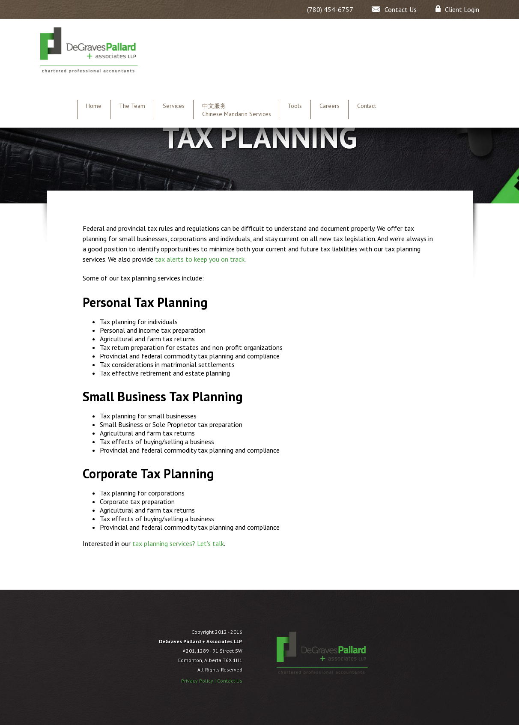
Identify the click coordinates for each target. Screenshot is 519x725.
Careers (329, 106)
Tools (295, 106)
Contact (366, 106)
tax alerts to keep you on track (200, 259)
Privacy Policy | (199, 680)
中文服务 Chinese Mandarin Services (236, 110)
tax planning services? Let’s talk (178, 543)
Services (174, 106)
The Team (132, 106)
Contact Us (229, 680)
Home (93, 106)
